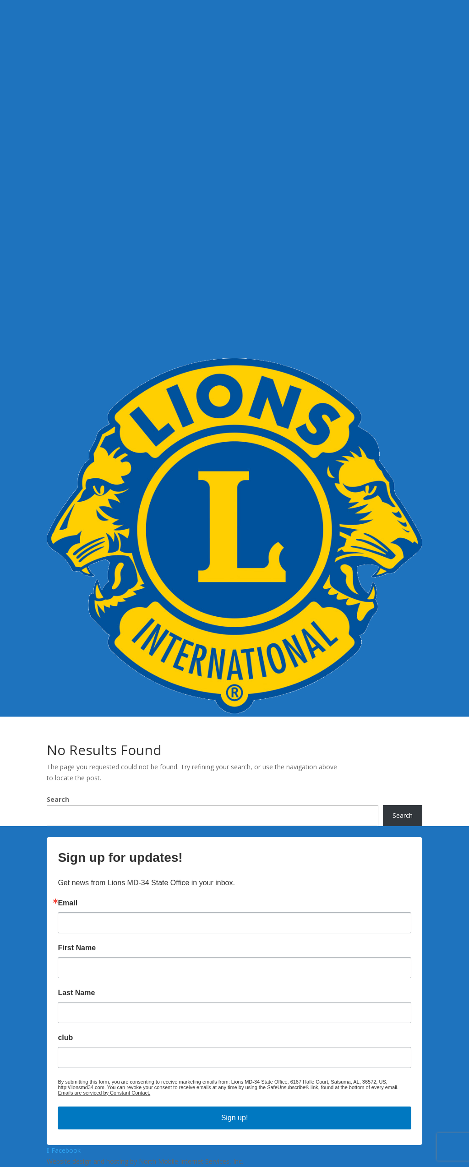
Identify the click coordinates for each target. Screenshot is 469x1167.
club (65, 1037)
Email (67, 903)
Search (58, 799)
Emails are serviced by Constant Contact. (104, 1093)
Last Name (76, 993)
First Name (77, 948)
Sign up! (234, 1118)
